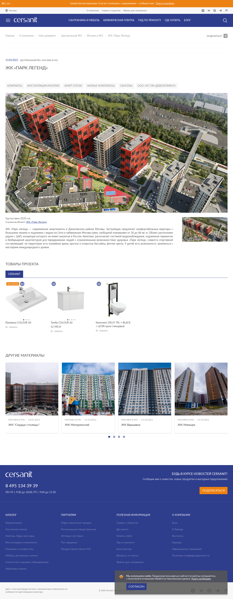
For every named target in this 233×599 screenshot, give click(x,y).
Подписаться (213, 490)
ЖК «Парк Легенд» (36, 222)
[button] (109, 437)
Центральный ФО (71, 36)
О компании (92, 10)
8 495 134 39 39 (21, 486)
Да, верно (18, 30)
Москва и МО (95, 36)
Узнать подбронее (201, 579)
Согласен (136, 586)
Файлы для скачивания (135, 10)
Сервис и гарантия (111, 10)
